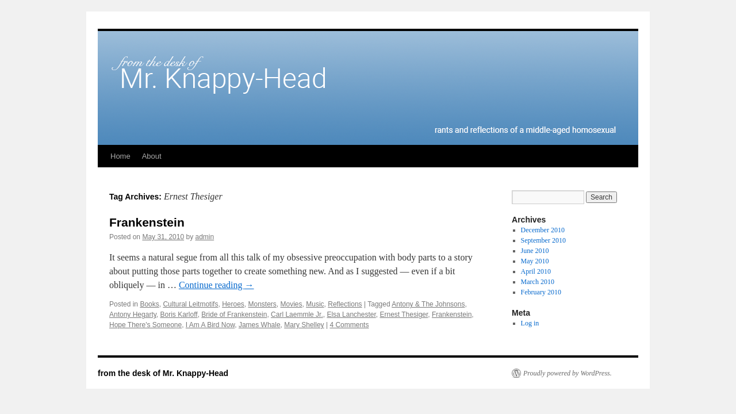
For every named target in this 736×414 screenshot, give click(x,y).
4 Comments (349, 325)
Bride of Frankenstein (234, 314)
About (152, 156)
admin (204, 237)
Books (149, 304)
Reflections (345, 304)
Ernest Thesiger (403, 314)
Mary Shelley (304, 325)
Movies (291, 304)
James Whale (260, 325)
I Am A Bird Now (210, 325)
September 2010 (543, 240)
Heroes (233, 304)
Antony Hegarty (132, 314)
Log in (530, 323)
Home (120, 156)
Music (315, 304)
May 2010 (535, 261)
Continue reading (216, 285)
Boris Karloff (179, 314)
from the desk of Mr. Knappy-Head (163, 373)
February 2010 (541, 292)
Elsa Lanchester (351, 314)
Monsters (262, 304)
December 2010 (543, 230)
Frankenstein (147, 222)
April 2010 (536, 271)
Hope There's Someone (145, 325)
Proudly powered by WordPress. (567, 373)
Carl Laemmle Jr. (297, 314)
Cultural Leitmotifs (190, 304)
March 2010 (537, 282)
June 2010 (535, 251)
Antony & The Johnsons (428, 304)
